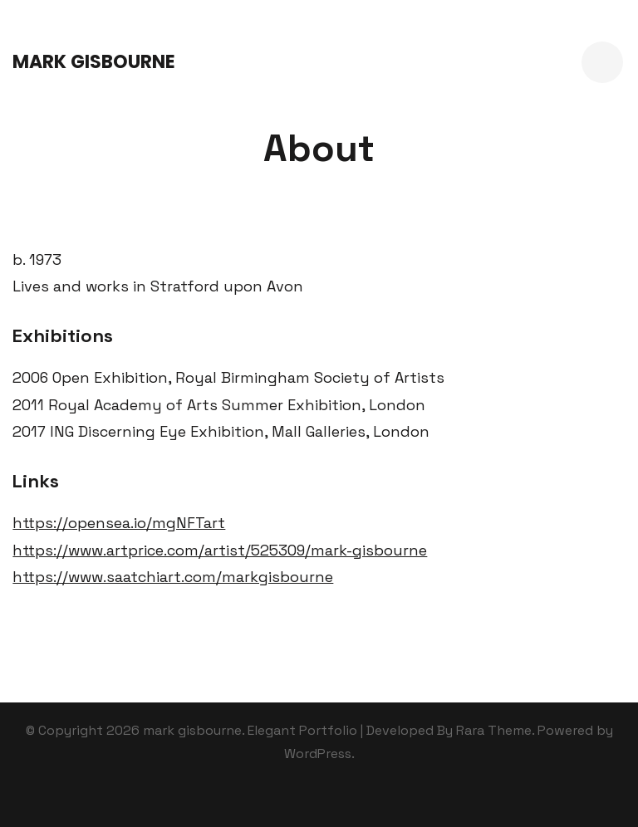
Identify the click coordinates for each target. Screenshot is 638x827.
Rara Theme (494, 730)
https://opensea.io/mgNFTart (118, 522)
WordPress (317, 753)
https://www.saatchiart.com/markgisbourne (172, 576)
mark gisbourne (93, 62)
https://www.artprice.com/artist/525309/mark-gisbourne (219, 550)
